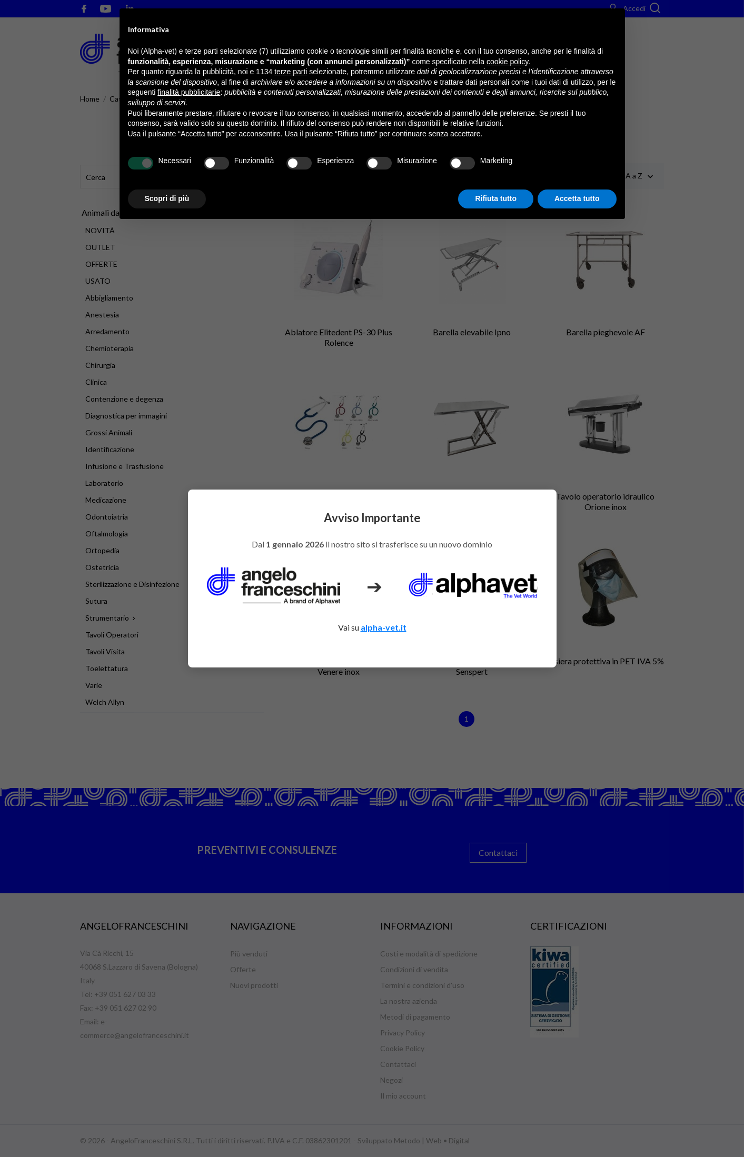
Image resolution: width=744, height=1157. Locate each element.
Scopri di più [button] (167, 198)
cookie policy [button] (507, 61)
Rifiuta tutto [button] (496, 198)
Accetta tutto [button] (577, 198)
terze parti (290, 71)
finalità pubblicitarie (188, 92)
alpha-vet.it (383, 627)
